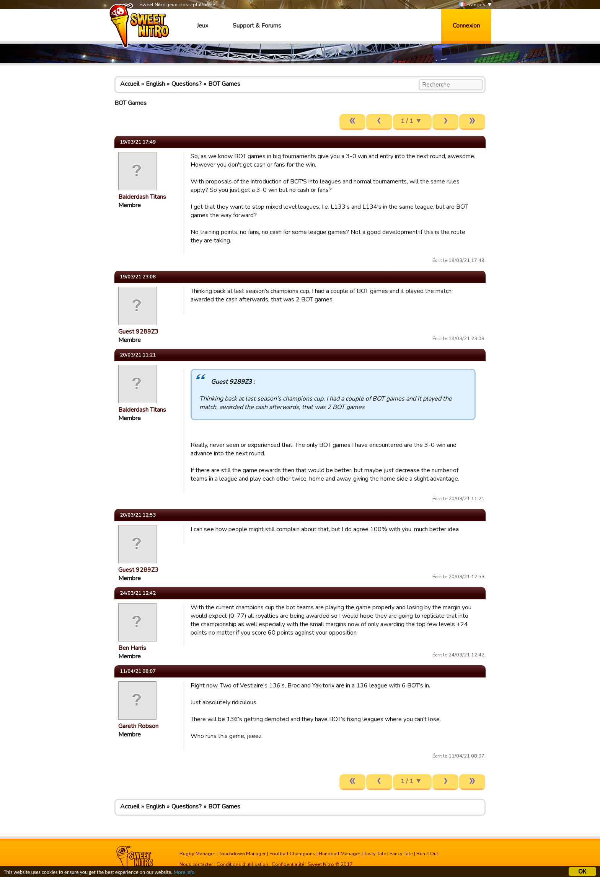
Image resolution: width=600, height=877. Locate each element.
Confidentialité (288, 864)
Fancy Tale (401, 853)
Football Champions (292, 853)
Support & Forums (257, 25)
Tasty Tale (375, 853)
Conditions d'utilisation (242, 864)
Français (472, 4)
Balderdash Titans (142, 197)
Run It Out (427, 853)
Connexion (466, 25)
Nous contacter (196, 864)
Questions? (186, 84)
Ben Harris (132, 648)
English (155, 84)
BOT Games (224, 84)
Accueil (129, 84)
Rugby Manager (197, 853)
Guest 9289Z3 (138, 331)
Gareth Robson (138, 726)
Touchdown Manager (242, 853)
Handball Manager (339, 853)
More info (184, 873)
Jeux (202, 25)
